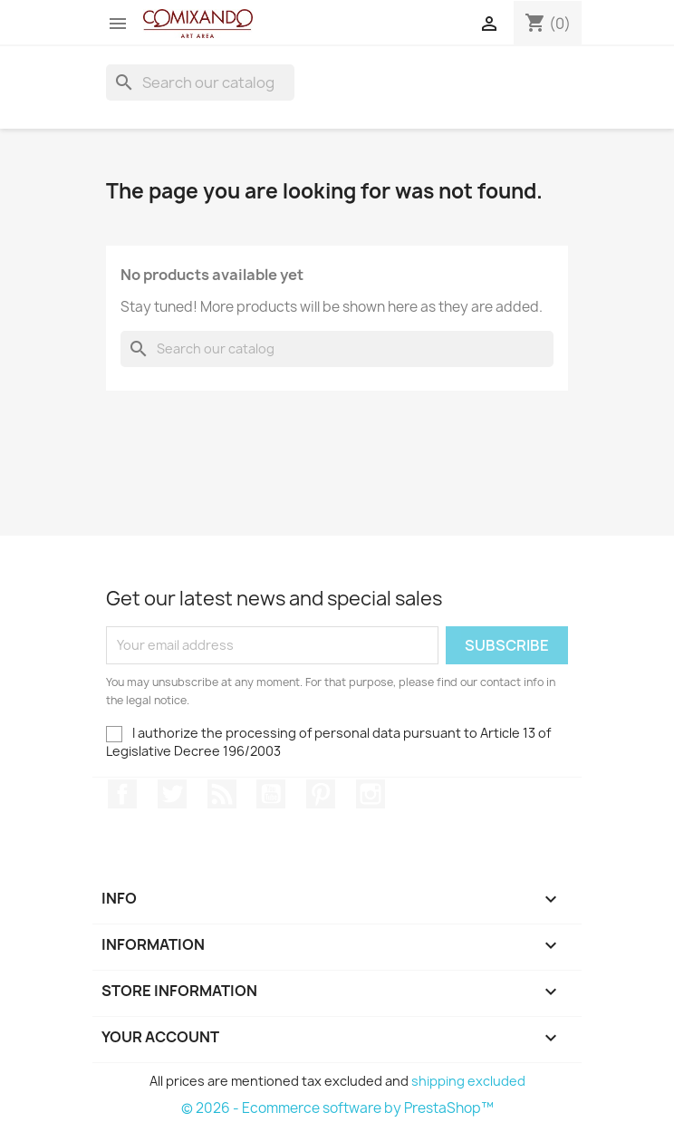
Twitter (172, 793)
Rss (221, 793)
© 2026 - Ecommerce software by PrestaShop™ (337, 1107)
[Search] (200, 82)
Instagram (370, 793)
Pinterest (320, 793)
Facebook (122, 793)
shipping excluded (468, 1080)
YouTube (270, 793)
